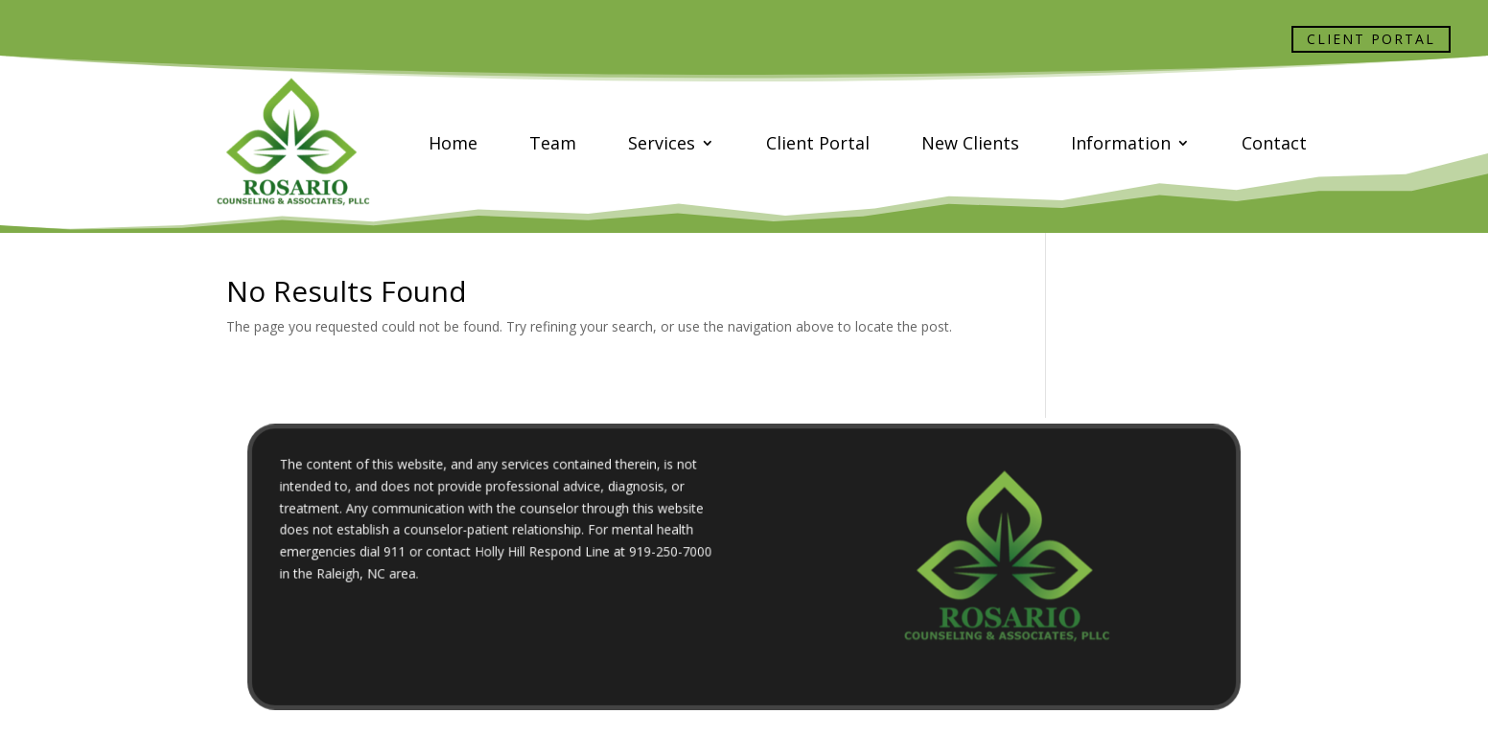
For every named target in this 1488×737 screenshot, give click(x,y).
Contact (1274, 142)
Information (1121, 142)
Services (661, 142)
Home (453, 142)
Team (552, 142)
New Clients (970, 142)
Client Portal (1371, 39)
